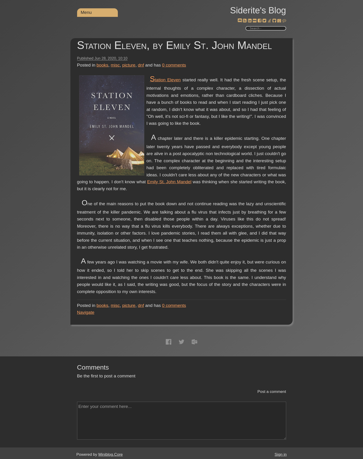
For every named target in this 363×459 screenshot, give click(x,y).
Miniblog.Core (110, 454)
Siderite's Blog (258, 10)
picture (128, 65)
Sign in (281, 454)
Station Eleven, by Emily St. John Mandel (174, 45)
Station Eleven (165, 79)
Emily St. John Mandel (169, 181)
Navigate (85, 312)
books (102, 65)
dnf (141, 65)
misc (115, 65)
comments (174, 65)
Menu (86, 12)
